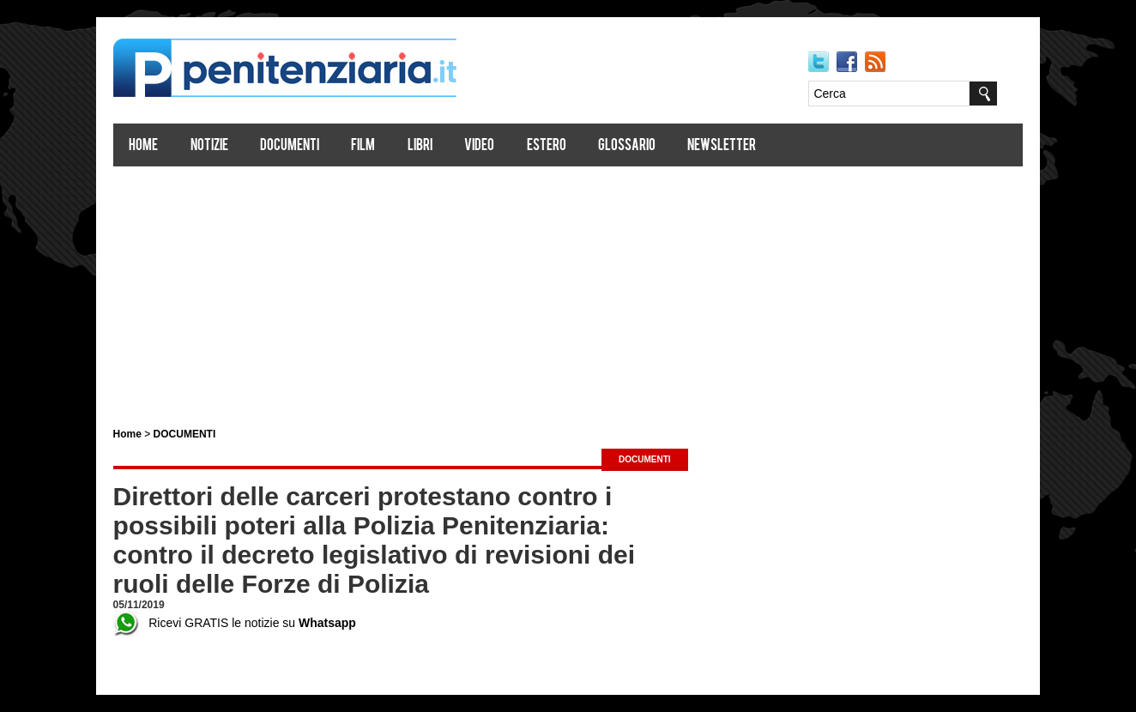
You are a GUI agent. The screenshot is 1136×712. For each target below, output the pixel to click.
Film (364, 146)
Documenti (289, 146)
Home (144, 146)
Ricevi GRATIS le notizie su (234, 623)
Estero (546, 146)
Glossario (627, 146)
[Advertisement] (568, 290)
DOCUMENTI (185, 434)
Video (480, 146)
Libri (420, 146)
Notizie (209, 146)
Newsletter (722, 146)
